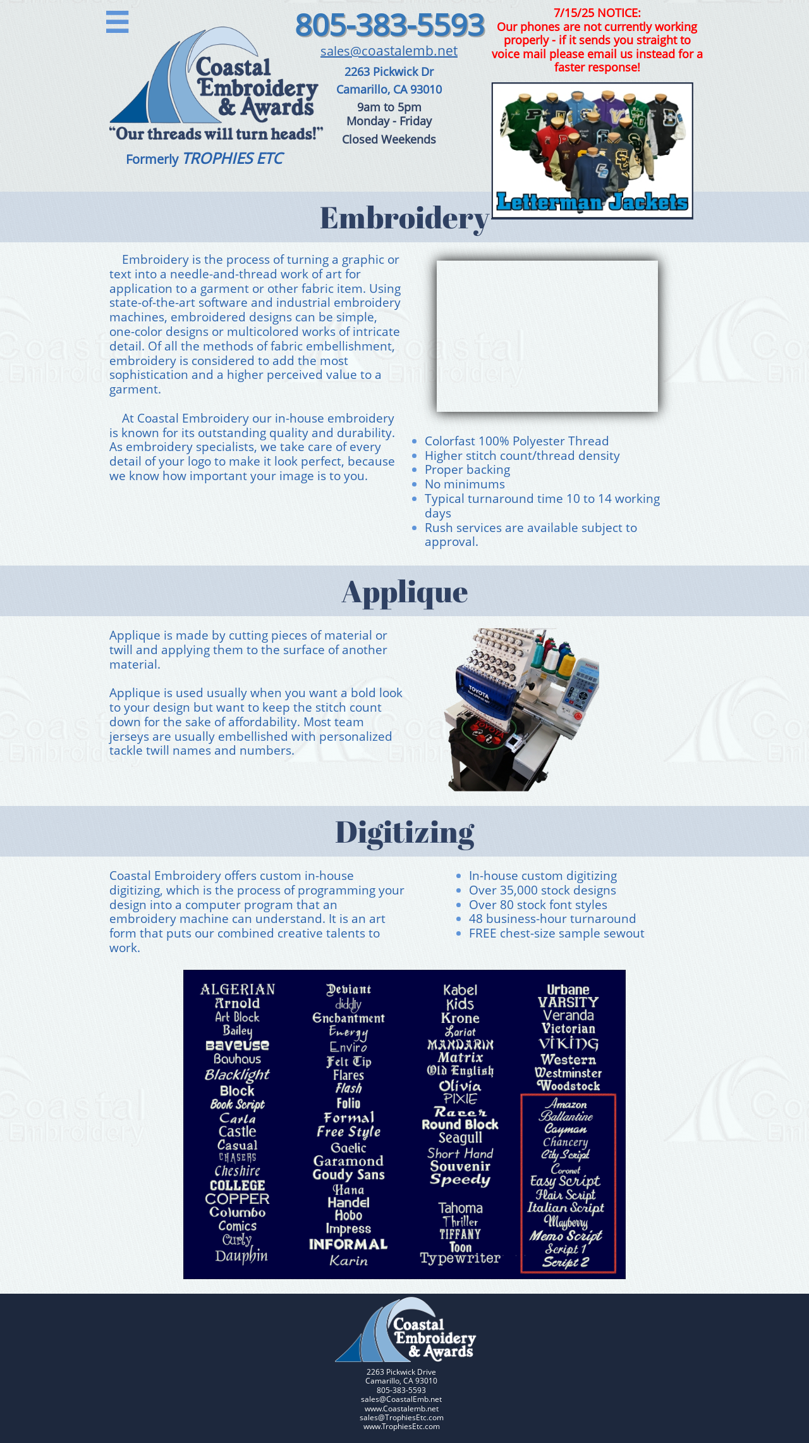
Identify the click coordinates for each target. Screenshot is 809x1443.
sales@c (344, 50)
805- (325, 24)
